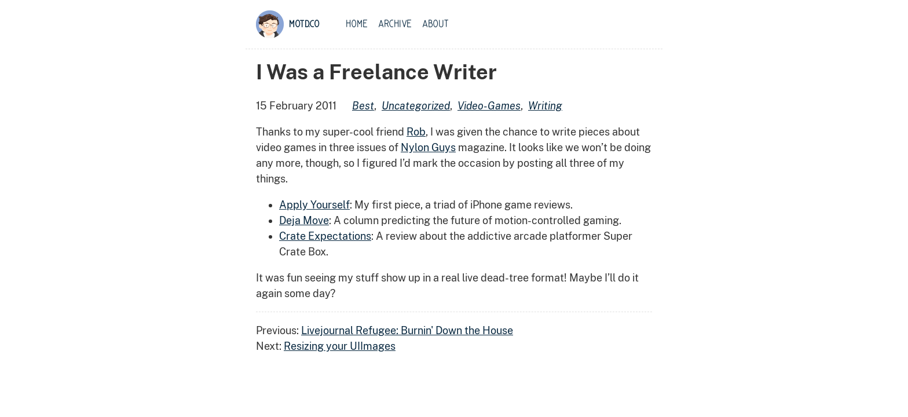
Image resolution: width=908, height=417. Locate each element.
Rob (416, 132)
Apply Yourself (314, 205)
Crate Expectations (325, 236)
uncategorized (416, 106)
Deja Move (304, 220)
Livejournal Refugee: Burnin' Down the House (407, 330)
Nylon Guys (428, 147)
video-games (489, 106)
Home (357, 24)
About (435, 24)
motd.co (304, 24)
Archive (395, 24)
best (363, 106)
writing (545, 106)
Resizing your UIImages (340, 346)
